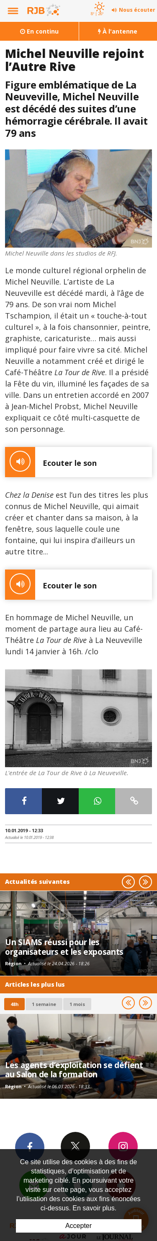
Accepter (78, 1225)
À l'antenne (117, 31)
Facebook (29, 1147)
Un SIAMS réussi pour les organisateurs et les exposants (64, 946)
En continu (39, 31)
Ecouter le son (51, 462)
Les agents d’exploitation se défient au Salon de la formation (74, 1069)
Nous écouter (137, 9)
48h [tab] (14, 1004)
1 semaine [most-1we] (44, 1004)
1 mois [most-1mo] (77, 1004)
